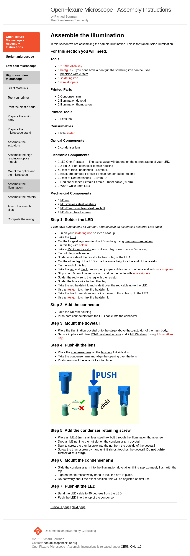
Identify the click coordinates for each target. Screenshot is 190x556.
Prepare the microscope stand (19, 131)
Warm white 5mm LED (75, 185)
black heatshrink (80, 293)
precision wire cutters (74, 74)
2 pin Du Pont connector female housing (86, 165)
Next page (78, 507)
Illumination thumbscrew (76, 104)
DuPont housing (80, 312)
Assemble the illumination (17, 185)
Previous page (59, 507)
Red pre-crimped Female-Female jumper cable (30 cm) (96, 182)
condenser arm (80, 356)
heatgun (65, 70)
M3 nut (64, 200)
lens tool (106, 352)
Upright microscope (20, 56)
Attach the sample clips (20, 208)
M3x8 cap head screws (75, 212)
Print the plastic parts (21, 107)
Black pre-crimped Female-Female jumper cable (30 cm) (97, 173)
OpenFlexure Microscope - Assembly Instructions (15, 42)
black (84, 269)
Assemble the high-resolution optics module (20, 158)
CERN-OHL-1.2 (131, 546)
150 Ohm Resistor (72, 161)
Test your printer (18, 97)
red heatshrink (79, 285)
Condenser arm (70, 96)
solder (70, 133)
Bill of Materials (18, 88)
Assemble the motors (22, 197)
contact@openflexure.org (60, 543)
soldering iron (69, 78)
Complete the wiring (21, 219)
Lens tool (66, 119)
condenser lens (70, 147)
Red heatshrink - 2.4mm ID (89, 177)
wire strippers (69, 82)
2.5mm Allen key (71, 66)
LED (73, 237)
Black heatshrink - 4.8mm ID (89, 169)
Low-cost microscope (21, 65)
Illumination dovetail (73, 100)
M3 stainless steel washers (78, 204)
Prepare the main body (19, 118)
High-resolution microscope (17, 77)
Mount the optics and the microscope (21, 173)
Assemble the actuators (17, 144)
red (72, 269)
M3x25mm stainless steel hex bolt (82, 208)
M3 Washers (138, 334)
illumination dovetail (84, 330)
